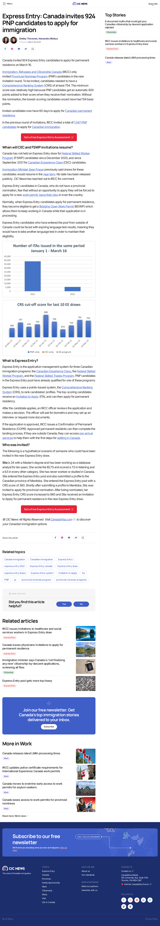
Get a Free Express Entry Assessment (49, 137)
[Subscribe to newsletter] (48, 716)
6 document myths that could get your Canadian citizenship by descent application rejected (129, 24)
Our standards (88, 875)
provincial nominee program (36, 579)
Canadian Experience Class (45, 162)
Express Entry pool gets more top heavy (27, 680)
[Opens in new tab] (123, 900)
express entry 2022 (14, 566)
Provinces (46, 878)
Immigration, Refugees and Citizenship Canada (32, 72)
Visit (44, 898)
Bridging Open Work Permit (56, 206)
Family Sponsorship (51, 882)
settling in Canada (68, 438)
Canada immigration (14, 559)
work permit (30, 195)
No (81, 604)
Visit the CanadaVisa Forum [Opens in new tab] (136, 884)
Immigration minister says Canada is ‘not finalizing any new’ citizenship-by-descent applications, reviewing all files (33, 663)
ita (83, 573)
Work (6, 758)
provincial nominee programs (71, 579)
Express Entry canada (41, 566)
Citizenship (8, 672)
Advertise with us (89, 890)
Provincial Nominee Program (29, 76)
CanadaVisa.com (63, 519)
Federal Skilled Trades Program (54, 376)
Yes (64, 604)
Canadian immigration (46, 127)
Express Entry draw (68, 566)
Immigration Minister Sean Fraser (23, 169)
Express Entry (65, 559)
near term (49, 174)
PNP (6, 579)
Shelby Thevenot (28, 38)
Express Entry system (42, 573)
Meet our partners (90, 886)
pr (15, 579)
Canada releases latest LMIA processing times (31, 753)
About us (86, 871)
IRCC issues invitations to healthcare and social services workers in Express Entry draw (130, 42)
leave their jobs (48, 195)
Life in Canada (48, 902)
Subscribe (153, 4)
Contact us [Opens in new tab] (127, 871)
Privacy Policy (151, 919)
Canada (45, 875)
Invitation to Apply (27, 396)
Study (44, 894)
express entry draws (15, 573)
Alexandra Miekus (48, 38)
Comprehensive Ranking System (23, 85)
